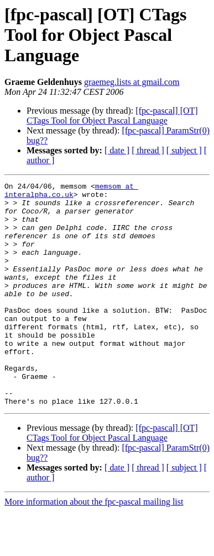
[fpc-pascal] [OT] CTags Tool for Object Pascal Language (112, 115)
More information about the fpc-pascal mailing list (93, 546)
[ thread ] (148, 150)
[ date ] (117, 150)
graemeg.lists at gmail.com (131, 82)
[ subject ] (184, 150)
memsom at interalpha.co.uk (71, 192)
